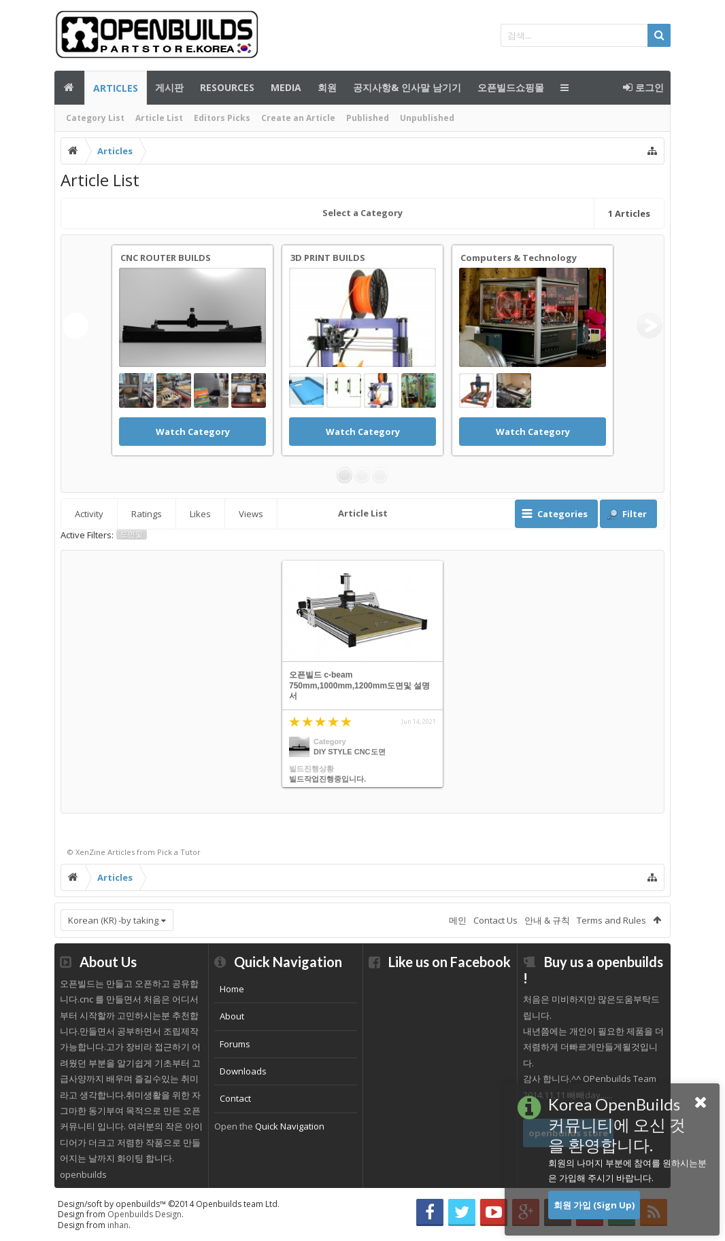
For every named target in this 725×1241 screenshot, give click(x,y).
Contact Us (495, 920)
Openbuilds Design (144, 1214)
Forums (235, 1044)
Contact (235, 1098)
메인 (69, 88)
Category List (95, 118)
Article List (159, 118)
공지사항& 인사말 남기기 (407, 87)
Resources (227, 87)
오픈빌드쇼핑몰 (510, 87)
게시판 (169, 87)
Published (367, 118)
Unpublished (427, 118)
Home (232, 989)
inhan (118, 1225)
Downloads (243, 1071)
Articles (115, 88)
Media (286, 87)
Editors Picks (222, 118)
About (232, 1016)
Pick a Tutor (179, 852)
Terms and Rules (611, 920)
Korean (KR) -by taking (113, 920)
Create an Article (298, 118)
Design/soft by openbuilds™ (169, 1204)
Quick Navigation (289, 1126)
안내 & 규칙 (547, 920)
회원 (327, 87)
